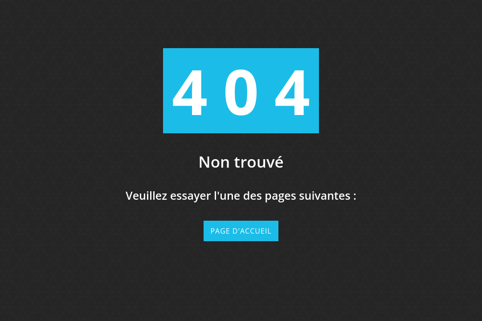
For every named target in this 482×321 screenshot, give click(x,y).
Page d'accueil (240, 231)
